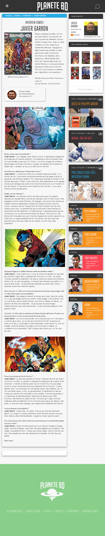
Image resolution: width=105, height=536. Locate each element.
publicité (60, 511)
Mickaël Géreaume (27, 94)
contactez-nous (33, 511)
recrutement (73, 511)
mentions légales (91, 511)
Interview (27, 16)
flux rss (48, 511)
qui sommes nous (14, 511)
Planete (52, 6)
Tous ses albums (85, 89)
